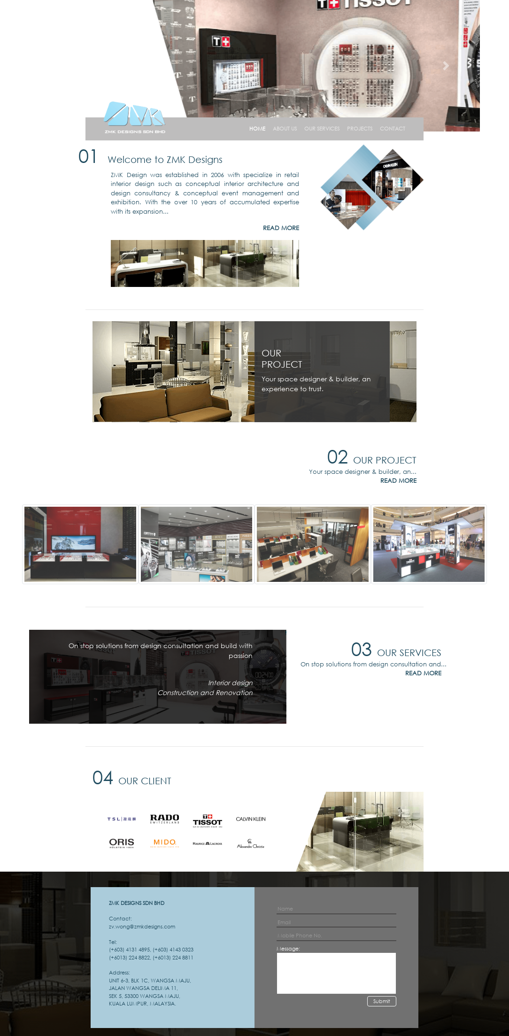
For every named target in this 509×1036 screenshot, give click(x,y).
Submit (381, 1001)
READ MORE (281, 228)
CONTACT (392, 128)
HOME (257, 128)
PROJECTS (359, 128)
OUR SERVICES (321, 128)
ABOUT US (285, 128)
